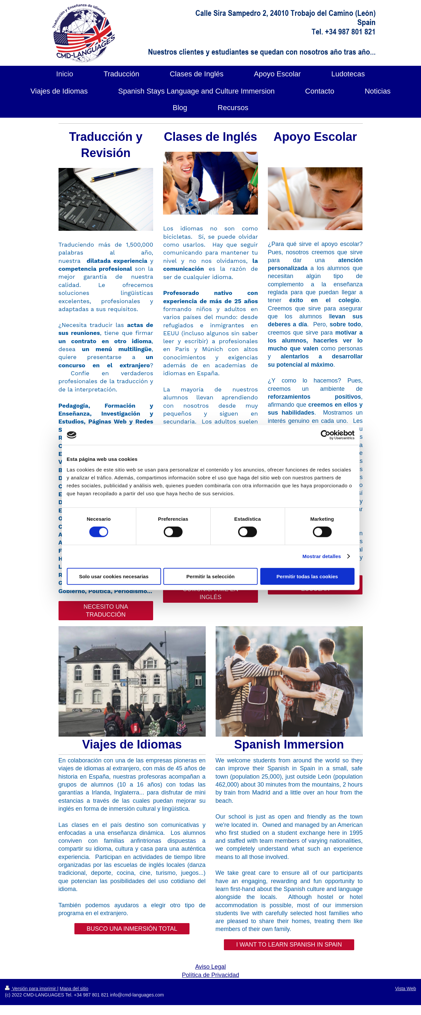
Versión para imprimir (31, 988)
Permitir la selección (211, 576)
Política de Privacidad (210, 975)
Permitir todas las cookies (307, 576)
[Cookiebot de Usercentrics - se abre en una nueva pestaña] (326, 435)
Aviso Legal (210, 966)
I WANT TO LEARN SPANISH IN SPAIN (289, 944)
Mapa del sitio (74, 988)
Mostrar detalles (321, 556)
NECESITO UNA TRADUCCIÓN (105, 610)
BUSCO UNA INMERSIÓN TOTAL (132, 928)
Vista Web (405, 988)
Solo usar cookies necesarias (113, 576)
